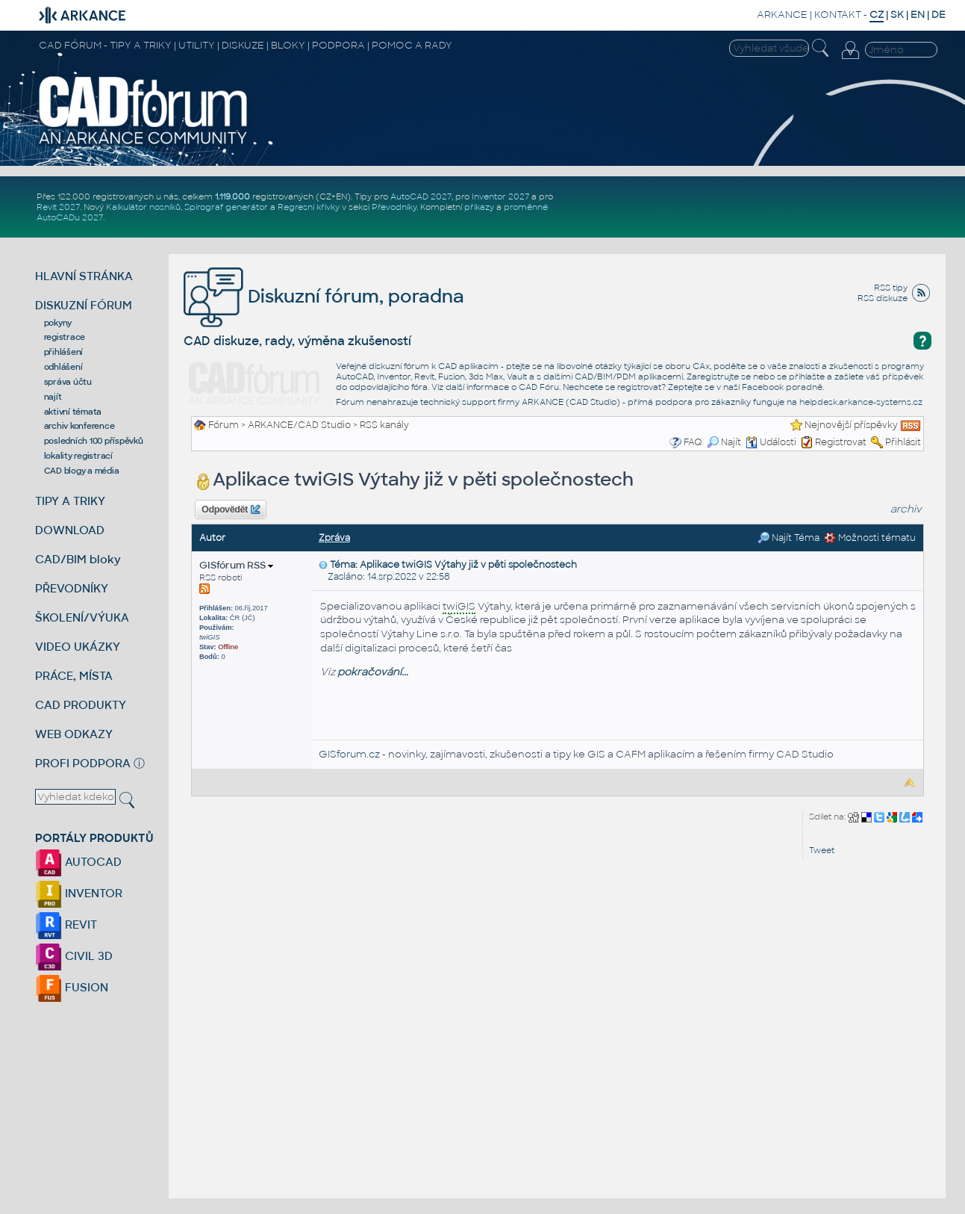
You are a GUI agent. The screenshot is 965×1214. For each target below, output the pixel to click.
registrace (65, 337)
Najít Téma (788, 538)
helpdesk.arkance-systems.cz (860, 402)
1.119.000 (232, 196)
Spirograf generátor (226, 207)
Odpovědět (230, 509)
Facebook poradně (782, 387)
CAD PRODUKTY (80, 705)
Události (771, 442)
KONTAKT (837, 14)
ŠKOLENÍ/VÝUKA (82, 617)
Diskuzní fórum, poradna (324, 296)
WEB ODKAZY (74, 734)
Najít (724, 442)
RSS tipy (891, 287)
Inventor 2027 (500, 196)
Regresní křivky (309, 207)
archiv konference (79, 426)
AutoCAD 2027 (421, 196)
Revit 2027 (58, 207)
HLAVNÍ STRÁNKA (84, 276)
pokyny (58, 323)
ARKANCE (782, 14)
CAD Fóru (539, 387)
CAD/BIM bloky (78, 559)
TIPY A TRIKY (70, 501)
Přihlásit (903, 442)
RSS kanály (384, 425)
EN (918, 14)
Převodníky (394, 207)
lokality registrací (78, 455)
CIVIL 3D (74, 956)
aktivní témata (73, 411)
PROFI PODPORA (83, 763)
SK (897, 14)
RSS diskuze (883, 298)
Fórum (223, 425)
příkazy (479, 207)
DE (938, 14)
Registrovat (840, 442)
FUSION (71, 987)
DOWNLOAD (69, 530)
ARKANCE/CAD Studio (299, 425)
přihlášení (64, 352)
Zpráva (334, 538)
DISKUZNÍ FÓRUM (83, 305)
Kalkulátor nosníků (143, 207)
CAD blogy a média (81, 470)
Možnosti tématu (870, 538)
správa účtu (68, 382)
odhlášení (63, 367)
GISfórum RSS (236, 565)
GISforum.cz (349, 754)
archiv (906, 509)
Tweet (821, 850)
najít (53, 396)
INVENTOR (78, 893)
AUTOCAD (78, 862)
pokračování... (372, 672)
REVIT (66, 924)
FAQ (693, 442)
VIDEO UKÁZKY (77, 646)
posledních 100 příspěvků (93, 441)
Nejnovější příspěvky (851, 425)
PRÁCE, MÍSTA (74, 676)
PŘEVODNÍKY (71, 588)
